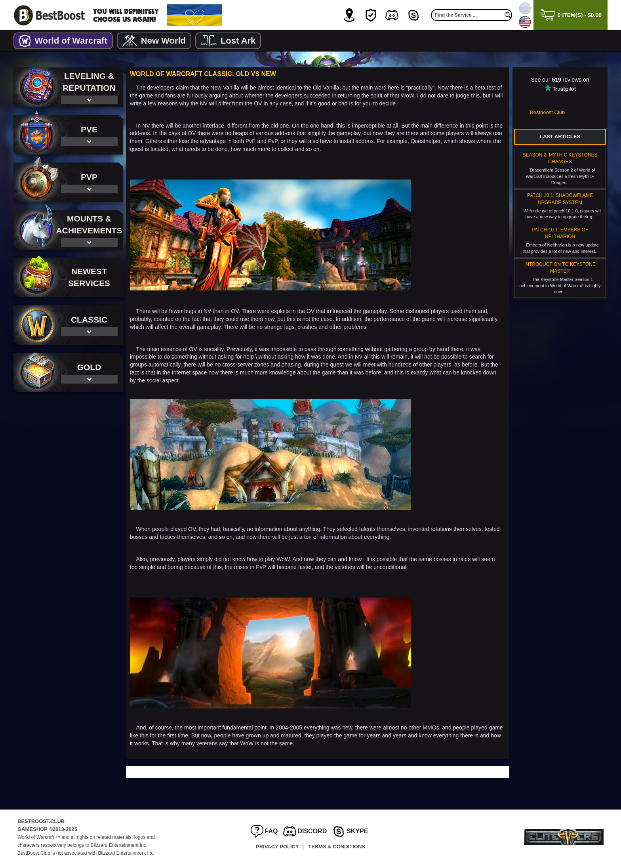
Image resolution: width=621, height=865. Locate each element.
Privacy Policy (277, 847)
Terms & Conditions (336, 847)
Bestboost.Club (547, 112)
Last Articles (560, 136)
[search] (508, 15)
